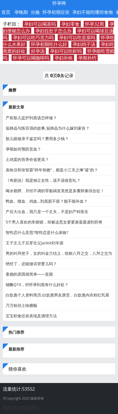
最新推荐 (16, 349)
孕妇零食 (70, 24)
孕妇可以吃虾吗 (66, 51)
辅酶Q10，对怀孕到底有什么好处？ (37, 284)
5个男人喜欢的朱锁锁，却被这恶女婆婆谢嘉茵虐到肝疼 (54, 222)
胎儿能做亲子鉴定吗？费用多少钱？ (37, 138)
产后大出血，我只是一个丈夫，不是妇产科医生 (47, 211)
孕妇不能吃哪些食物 (92, 12)
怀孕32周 (94, 24)
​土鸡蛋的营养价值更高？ (27, 159)
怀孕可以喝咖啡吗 (31, 58)
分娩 (35, 12)
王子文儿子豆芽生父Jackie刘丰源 (34, 242)
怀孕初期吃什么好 (49, 44)
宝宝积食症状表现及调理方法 (31, 315)
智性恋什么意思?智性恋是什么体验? (37, 232)
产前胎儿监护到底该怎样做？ (31, 117)
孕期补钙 (87, 58)
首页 (5, 12)
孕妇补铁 (64, 58)
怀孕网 (59, 3)
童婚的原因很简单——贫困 (29, 274)
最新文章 (16, 107)
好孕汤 (37, 51)
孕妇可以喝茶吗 (40, 24)
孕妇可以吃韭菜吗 (77, 37)
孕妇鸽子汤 (84, 44)
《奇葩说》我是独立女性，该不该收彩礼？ (43, 180)
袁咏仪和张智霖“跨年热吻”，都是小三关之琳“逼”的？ (52, 169)
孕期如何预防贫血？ (23, 149)
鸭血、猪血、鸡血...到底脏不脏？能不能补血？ (47, 201)
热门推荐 (16, 332)
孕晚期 (21, 12)
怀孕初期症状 (56, 12)
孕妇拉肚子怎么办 (53, 31)
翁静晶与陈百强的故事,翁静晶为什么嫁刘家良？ (48, 128)
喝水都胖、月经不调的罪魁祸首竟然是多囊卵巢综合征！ (55, 190)
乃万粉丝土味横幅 (21, 305)
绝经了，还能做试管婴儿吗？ (31, 263)
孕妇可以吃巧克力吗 (33, 37)
